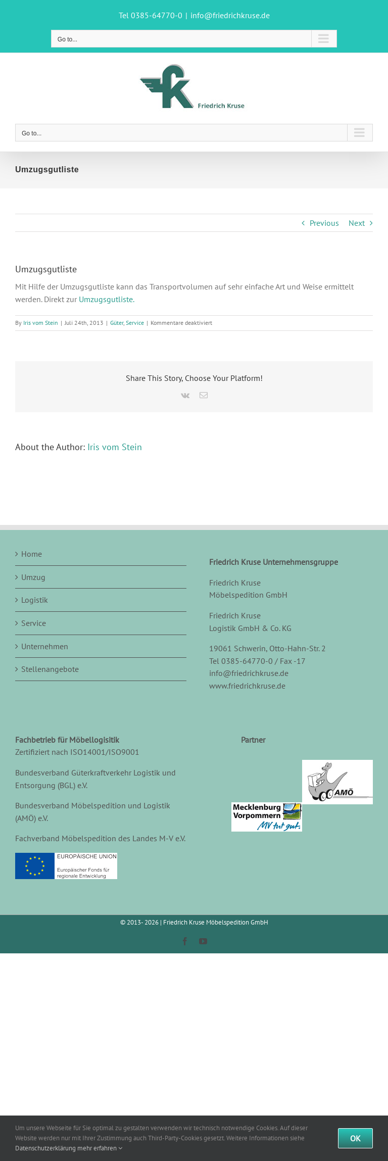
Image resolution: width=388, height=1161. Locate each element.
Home (31, 554)
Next (357, 223)
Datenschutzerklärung (45, 1148)
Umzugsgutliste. (106, 299)
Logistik (34, 600)
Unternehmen (44, 646)
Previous (324, 223)
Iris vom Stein (40, 322)
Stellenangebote (50, 669)
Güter (116, 322)
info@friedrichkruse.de (230, 15)
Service (135, 322)
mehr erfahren (99, 1148)
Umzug (33, 577)
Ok (355, 1138)
